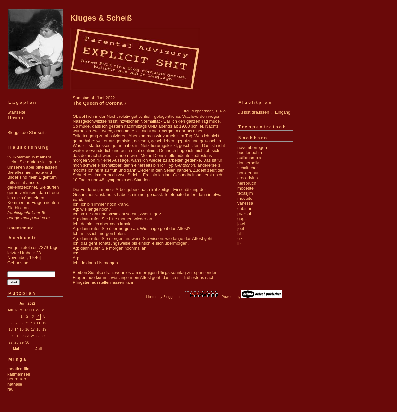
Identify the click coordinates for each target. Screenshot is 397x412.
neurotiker (16, 379)
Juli (38, 348)
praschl (244, 213)
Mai (16, 348)
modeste (245, 188)
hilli (240, 233)
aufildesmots (249, 157)
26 (44, 336)
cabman (244, 208)
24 (33, 336)
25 (38, 336)
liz (239, 243)
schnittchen (248, 167)
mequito (244, 198)
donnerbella (248, 162)
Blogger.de (171, 297)
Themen (15, 117)
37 (239, 239)
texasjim (245, 193)
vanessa (245, 203)
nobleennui (247, 173)
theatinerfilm (19, 368)
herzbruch (246, 183)
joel (240, 228)
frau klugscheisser (198, 111)
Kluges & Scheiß (101, 17)
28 (16, 342)
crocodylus (247, 177)
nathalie (14, 384)
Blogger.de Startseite (27, 132)
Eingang (283, 112)
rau (10, 389)
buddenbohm (249, 152)
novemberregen (252, 147)
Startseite (16, 112)
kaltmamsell (18, 374)
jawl (241, 223)
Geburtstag (17, 262)
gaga (242, 218)
